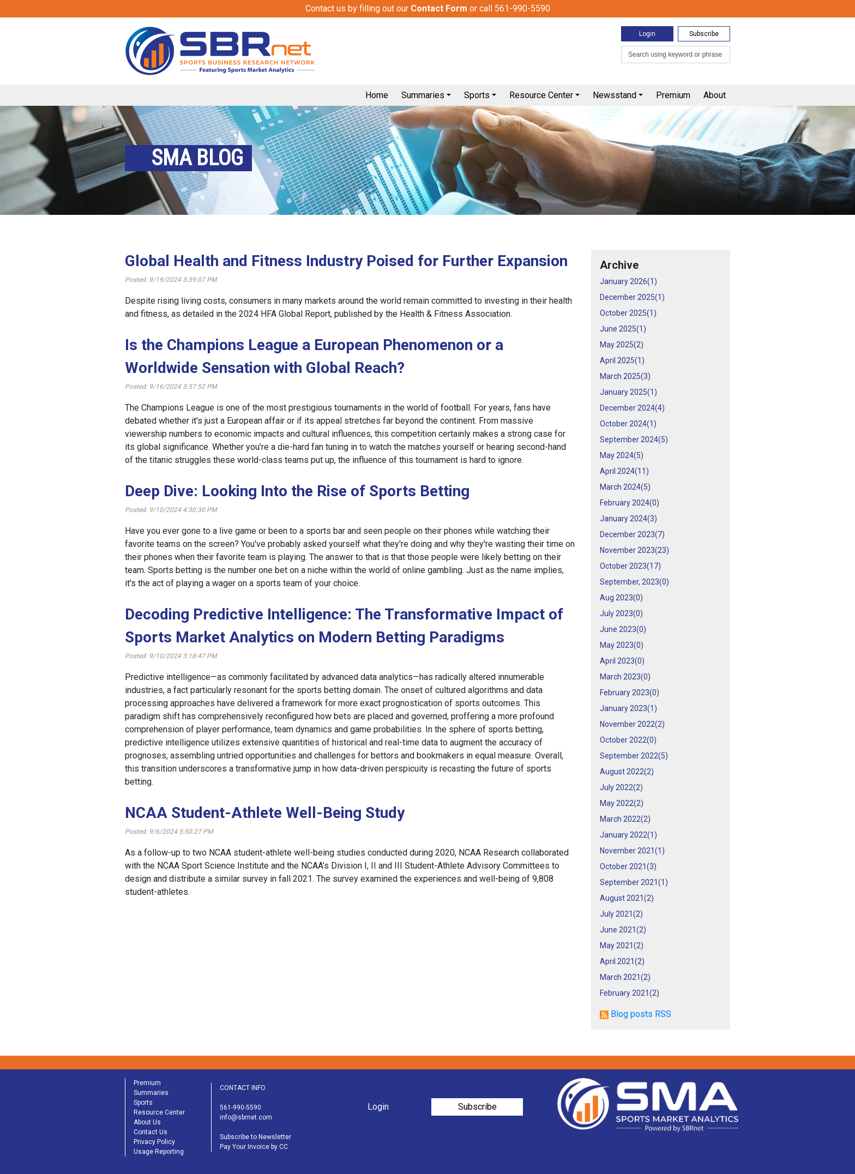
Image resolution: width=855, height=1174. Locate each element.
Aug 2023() (621, 597)
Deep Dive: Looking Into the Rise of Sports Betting (297, 491)
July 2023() (621, 613)
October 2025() (628, 313)
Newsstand (614, 95)
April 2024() (624, 471)
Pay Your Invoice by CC (254, 1147)
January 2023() (628, 708)
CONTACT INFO (243, 1088)
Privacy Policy (154, 1142)
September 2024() (634, 439)
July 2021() (621, 914)
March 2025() (625, 376)
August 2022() (627, 771)
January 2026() (628, 281)
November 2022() (632, 724)
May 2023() (621, 645)
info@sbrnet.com (246, 1117)
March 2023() (625, 676)
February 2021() (629, 993)
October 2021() (628, 866)
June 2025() (623, 328)
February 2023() (629, 692)
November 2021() (632, 850)
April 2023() (622, 661)
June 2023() (623, 629)
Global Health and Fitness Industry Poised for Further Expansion (346, 261)
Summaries (422, 95)
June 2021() (623, 929)
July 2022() (621, 787)
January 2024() (628, 518)
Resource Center (541, 95)
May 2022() (621, 803)
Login (647, 34)
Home (376, 95)
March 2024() (625, 487)
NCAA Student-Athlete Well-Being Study (265, 813)
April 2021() (622, 961)
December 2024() (632, 408)
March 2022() (625, 819)
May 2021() (621, 945)
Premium (673, 95)
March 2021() (625, 977)
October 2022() (628, 740)
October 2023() (630, 566)
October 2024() (628, 423)
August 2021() (627, 898)
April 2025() (622, 360)
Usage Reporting (159, 1151)
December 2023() (632, 534)
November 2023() (634, 550)
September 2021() (634, 882)
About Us (147, 1122)
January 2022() (628, 834)
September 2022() (634, 755)
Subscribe (704, 34)
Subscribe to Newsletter (255, 1137)
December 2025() (632, 297)
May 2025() (621, 344)
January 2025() (628, 392)
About (714, 95)
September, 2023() (634, 581)
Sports (477, 95)
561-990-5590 (240, 1107)
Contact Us (150, 1132)
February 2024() (629, 502)
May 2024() (621, 455)
